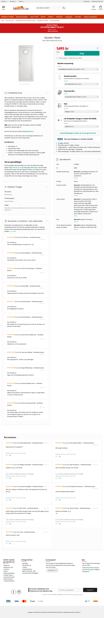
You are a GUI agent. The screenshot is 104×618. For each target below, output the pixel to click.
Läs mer (13, 231)
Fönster (43, 17)
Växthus (50, 17)
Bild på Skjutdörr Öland (25, 84)
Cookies (24, 567)
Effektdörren (8, 194)
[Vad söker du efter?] (51, 8)
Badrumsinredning (22, 17)
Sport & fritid (34, 17)
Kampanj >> (13, 1)
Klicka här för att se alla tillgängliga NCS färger (23, 167)
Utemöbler (78, 17)
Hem (2, 20)
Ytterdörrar (59, 17)
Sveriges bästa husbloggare (30, 573)
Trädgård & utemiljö (7, 17)
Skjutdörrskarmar (28, 131)
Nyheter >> (4, 1)
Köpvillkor (25, 563)
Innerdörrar (68, 17)
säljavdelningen (89, 569)
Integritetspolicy (27, 569)
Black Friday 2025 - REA (29, 571)
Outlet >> (21, 1)
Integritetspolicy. (78, 594)
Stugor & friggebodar (90, 17)
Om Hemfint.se (26, 565)
